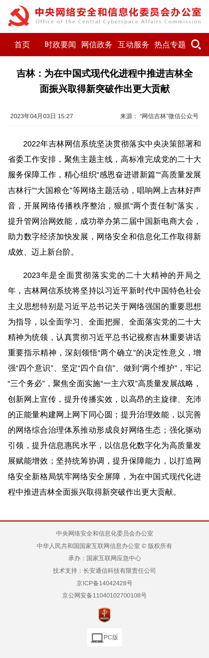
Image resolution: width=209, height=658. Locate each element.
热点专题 (170, 44)
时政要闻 (60, 44)
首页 (22, 44)
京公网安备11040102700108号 (104, 595)
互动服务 (133, 44)
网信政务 (97, 44)
